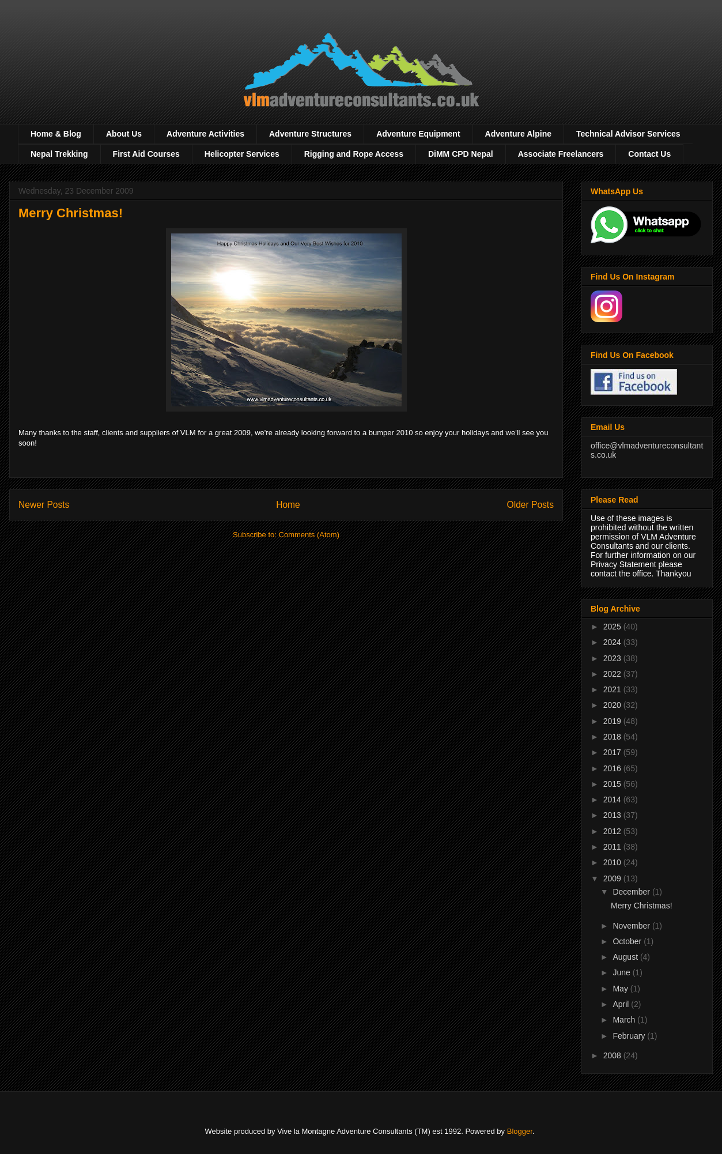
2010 (613, 862)
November (632, 925)
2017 (613, 752)
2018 (613, 736)
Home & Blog (56, 133)
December (632, 891)
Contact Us (649, 154)
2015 (613, 784)
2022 (613, 673)
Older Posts (530, 505)
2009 (613, 878)
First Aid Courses (146, 154)
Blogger (519, 1131)
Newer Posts (43, 505)
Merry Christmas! (70, 213)
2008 (613, 1055)
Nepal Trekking (59, 154)
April (622, 1004)
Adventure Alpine (518, 133)
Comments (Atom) (309, 534)
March (625, 1019)
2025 (613, 626)
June (622, 972)
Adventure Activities (205, 133)
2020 (613, 705)
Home (288, 505)
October (628, 941)
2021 (613, 689)
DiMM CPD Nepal (460, 154)
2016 (613, 768)
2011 (613, 846)
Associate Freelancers (561, 154)
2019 (613, 721)
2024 (613, 642)
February (630, 1035)
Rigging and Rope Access (353, 154)
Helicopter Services (242, 154)
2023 (613, 658)
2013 (613, 815)
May (621, 988)
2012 (613, 831)
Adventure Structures (310, 133)
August (626, 956)
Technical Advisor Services (628, 133)
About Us (124, 133)
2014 (613, 799)
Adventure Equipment (418, 133)
